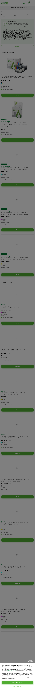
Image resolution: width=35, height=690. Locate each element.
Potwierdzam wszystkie (17, 682)
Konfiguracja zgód (17, 686)
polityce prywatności (11, 670)
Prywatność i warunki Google (26, 672)
